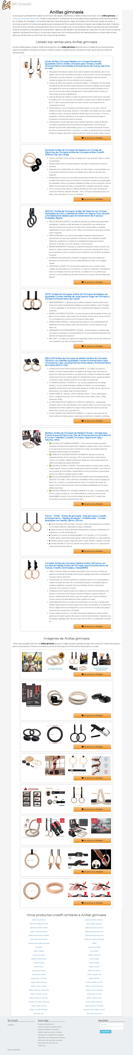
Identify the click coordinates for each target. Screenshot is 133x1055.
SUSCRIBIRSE (105, 1031)
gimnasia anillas (33, 18)
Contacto (11, 1025)
